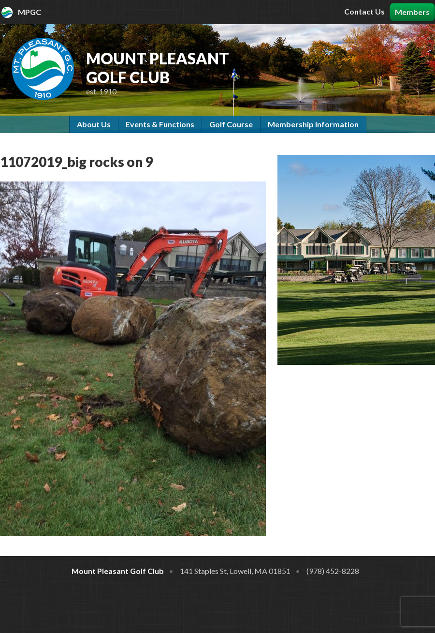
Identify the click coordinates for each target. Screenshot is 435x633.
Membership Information (313, 124)
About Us (94, 124)
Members (412, 11)
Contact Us (364, 11)
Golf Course (231, 124)
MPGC (29, 11)
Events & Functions (160, 124)
